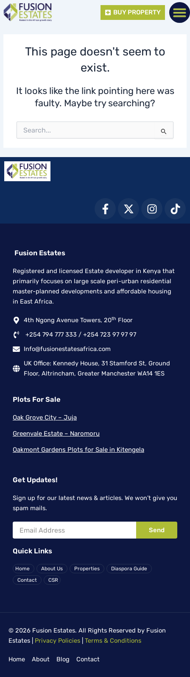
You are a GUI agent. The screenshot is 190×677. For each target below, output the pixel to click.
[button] (179, 12)
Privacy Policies (57, 640)
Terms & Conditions (113, 640)
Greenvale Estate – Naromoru (56, 433)
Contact (27, 580)
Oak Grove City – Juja (45, 417)
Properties (87, 569)
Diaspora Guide (129, 569)
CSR (53, 580)
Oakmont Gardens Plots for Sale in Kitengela (78, 449)
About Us (52, 569)
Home (22, 569)
